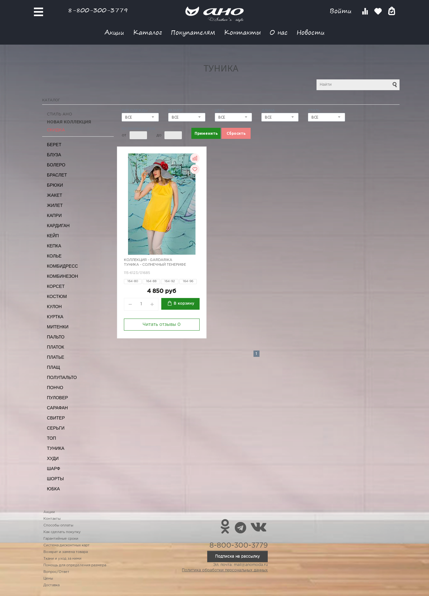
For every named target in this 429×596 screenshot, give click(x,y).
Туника (55, 448)
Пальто (56, 336)
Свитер (56, 417)
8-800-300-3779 (98, 10)
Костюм (57, 296)
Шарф (53, 468)
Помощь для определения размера (74, 565)
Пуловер (57, 397)
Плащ (53, 367)
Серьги (56, 428)
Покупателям (193, 32)
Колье (54, 255)
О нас (279, 32)
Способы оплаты (58, 525)
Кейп (53, 235)
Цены (48, 578)
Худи (53, 458)
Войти (342, 11)
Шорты (55, 478)
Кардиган (58, 225)
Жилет (55, 205)
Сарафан (57, 407)
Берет (54, 144)
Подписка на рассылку (237, 556)
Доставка (51, 585)
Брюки (55, 185)
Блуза (54, 154)
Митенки (57, 326)
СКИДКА (56, 130)
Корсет (56, 286)
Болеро (56, 164)
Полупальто (62, 377)
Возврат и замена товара (65, 552)
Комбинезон (62, 276)
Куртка (55, 316)
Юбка (53, 488)
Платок (55, 347)
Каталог (147, 32)
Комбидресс (62, 266)
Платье (55, 357)
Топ (51, 438)
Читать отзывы (162, 324)
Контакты (242, 32)
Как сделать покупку (62, 532)
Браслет (57, 174)
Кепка (54, 245)
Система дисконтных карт (66, 545)
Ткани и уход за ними (62, 558)
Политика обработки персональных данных (225, 570)
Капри (54, 215)
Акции (114, 32)
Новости (311, 32)
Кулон (54, 306)
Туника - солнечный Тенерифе (155, 264)
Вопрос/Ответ (56, 572)
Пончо (55, 387)
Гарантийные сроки (60, 538)
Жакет (54, 195)
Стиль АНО (59, 114)
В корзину (184, 303)
